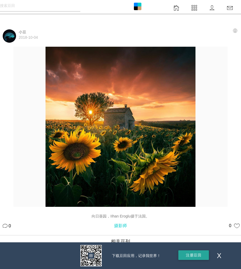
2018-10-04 (28, 37)
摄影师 (120, 225)
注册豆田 (193, 255)
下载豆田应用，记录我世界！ (136, 256)
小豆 (22, 32)
